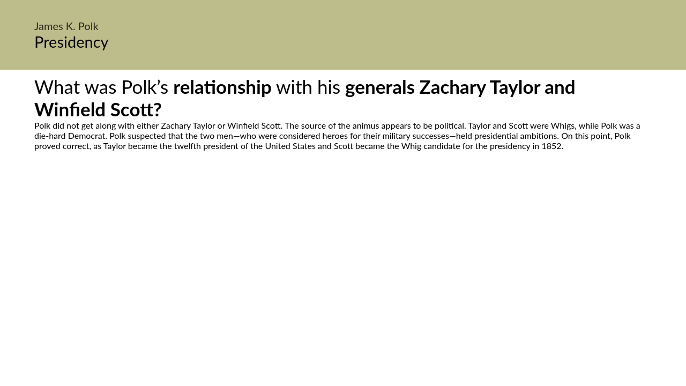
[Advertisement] (343, 251)
